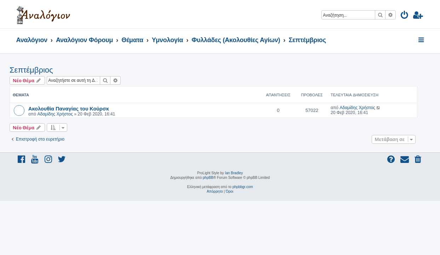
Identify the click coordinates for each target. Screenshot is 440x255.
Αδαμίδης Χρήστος (61, 114)
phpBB (208, 178)
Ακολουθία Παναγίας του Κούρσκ (75, 108)
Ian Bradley (234, 173)
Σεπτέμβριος (38, 70)
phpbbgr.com (243, 187)
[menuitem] (404, 16)
